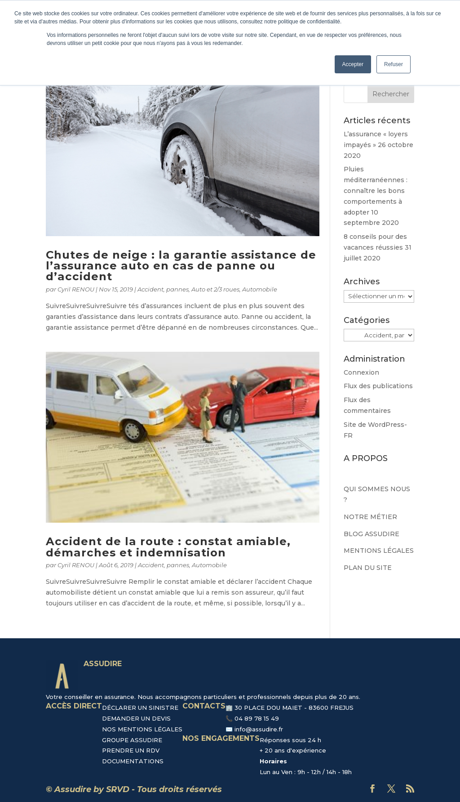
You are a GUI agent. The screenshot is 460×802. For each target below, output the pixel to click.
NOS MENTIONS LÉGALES (142, 729)
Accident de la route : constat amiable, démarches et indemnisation (168, 547)
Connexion (361, 372)
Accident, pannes (163, 289)
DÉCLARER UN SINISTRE (140, 707)
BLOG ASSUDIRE (371, 534)
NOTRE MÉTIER (370, 517)
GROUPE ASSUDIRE (132, 740)
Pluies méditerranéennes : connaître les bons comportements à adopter (375, 190)
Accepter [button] (352, 64)
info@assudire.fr (258, 729)
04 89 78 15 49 (256, 718)
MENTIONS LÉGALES (379, 551)
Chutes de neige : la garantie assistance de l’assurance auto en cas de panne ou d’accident (181, 265)
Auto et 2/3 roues (215, 289)
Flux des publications (378, 386)
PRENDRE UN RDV (130, 750)
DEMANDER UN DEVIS (136, 718)
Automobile (259, 289)
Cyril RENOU (76, 289)
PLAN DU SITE (368, 568)
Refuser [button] (393, 64)
